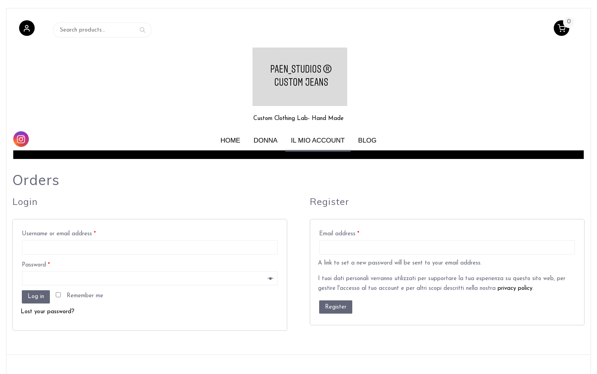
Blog (367, 113)
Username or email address (59, 207)
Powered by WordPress (40, 360)
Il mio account (318, 113)
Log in (36, 270)
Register (335, 280)
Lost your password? (47, 285)
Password (36, 238)
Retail (99, 360)
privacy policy (515, 262)
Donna (265, 113)
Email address (339, 207)
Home (230, 113)
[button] (27, 30)
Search (143, 30)
